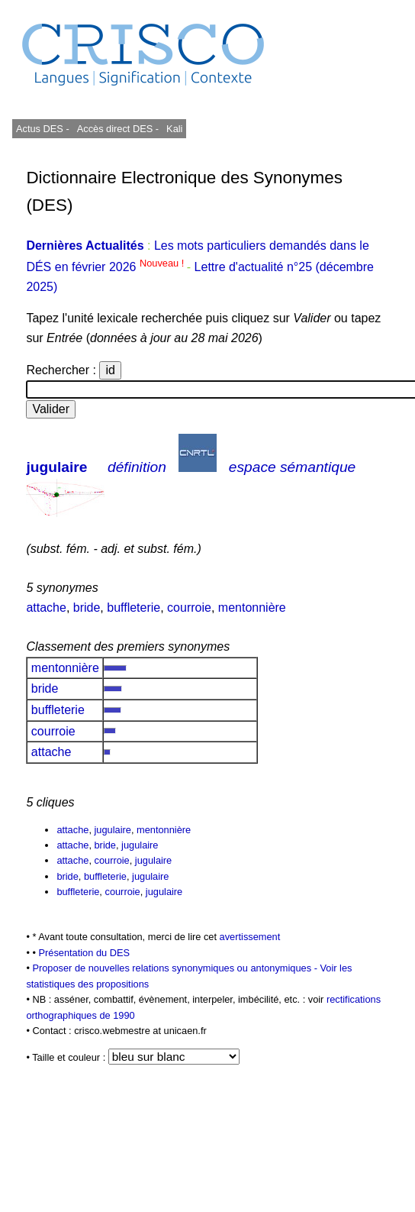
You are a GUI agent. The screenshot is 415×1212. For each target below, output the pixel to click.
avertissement (250, 936)
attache (46, 607)
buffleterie (133, 607)
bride (87, 607)
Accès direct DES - (118, 128)
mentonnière (252, 607)
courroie (189, 607)
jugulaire (56, 467)
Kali (174, 128)
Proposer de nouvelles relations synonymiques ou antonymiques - (176, 968)
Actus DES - (42, 128)
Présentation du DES (84, 952)
